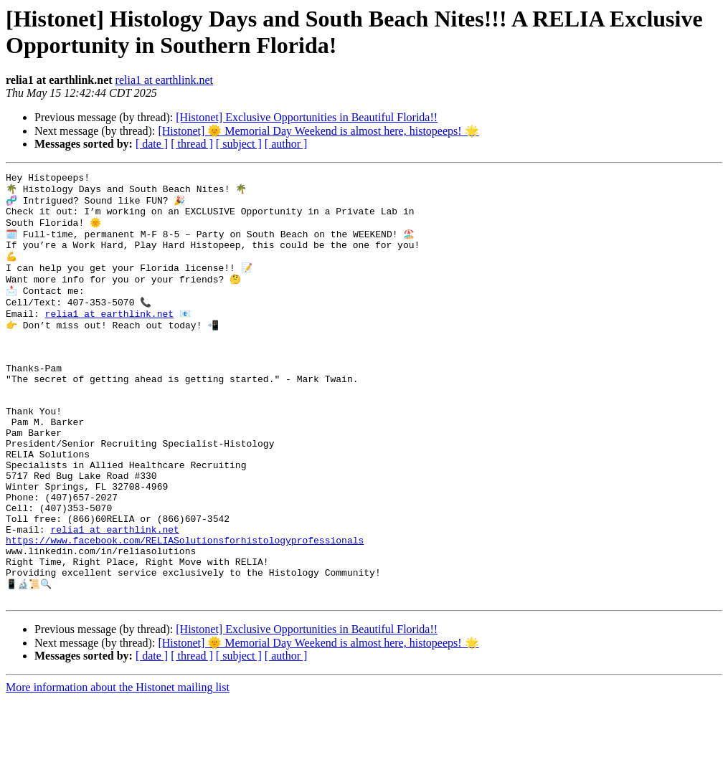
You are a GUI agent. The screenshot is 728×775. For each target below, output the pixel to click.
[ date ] (152, 144)
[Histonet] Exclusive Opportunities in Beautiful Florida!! (307, 117)
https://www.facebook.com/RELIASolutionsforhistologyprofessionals (185, 605)
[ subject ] (239, 144)
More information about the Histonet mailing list (118, 762)
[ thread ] (192, 144)
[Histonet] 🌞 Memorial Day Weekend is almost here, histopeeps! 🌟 (318, 131)
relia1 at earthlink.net (164, 80)
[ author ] (286, 144)
